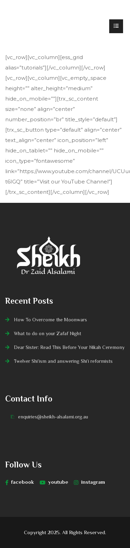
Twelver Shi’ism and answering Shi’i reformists (63, 361)
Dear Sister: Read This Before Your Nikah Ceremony (69, 347)
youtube (54, 482)
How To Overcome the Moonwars (50, 319)
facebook (19, 482)
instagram (89, 482)
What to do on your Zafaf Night (47, 333)
